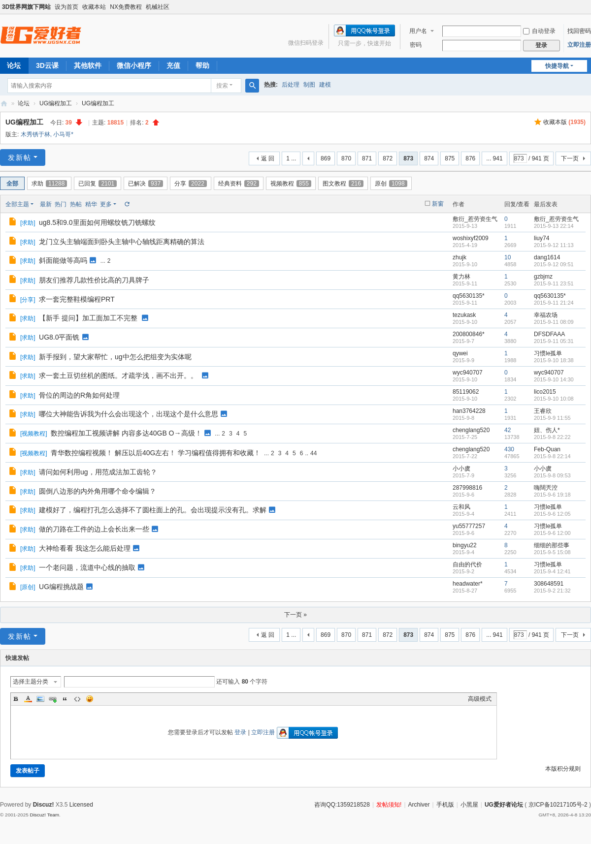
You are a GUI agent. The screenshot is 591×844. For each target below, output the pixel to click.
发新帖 (20, 157)
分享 (190, 183)
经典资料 (238, 183)
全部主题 (17, 204)
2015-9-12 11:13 (554, 245)
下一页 (570, 158)
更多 (106, 204)
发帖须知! (388, 804)
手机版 (445, 804)
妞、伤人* (547, 430)
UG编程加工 (55, 103)
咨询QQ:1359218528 (342, 804)
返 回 (267, 158)
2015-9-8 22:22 (552, 437)
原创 (391, 183)
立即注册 (579, 44)
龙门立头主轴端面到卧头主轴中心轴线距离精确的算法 (121, 242)
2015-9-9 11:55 (552, 418)
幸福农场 (546, 315)
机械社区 (157, 6)
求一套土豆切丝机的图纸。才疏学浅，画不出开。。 (118, 375)
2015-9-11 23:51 (554, 283)
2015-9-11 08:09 (554, 322)
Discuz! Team (44, 814)
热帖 (76, 204)
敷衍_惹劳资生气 (475, 219)
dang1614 (547, 257)
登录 (240, 732)
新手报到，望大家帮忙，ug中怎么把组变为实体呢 (115, 357)
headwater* (468, 583)
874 (429, 158)
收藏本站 (94, 6)
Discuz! (43, 804)
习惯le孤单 (548, 353)
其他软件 (87, 65)
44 (313, 453)
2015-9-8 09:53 (552, 475)
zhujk (459, 257)
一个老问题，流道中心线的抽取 (87, 567)
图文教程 (343, 183)
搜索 (222, 85)
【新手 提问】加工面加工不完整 (88, 318)
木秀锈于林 (35, 134)
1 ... (291, 158)
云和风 (461, 506)
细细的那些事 (551, 545)
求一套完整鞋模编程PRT (77, 299)
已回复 (97, 183)
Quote (65, 699)
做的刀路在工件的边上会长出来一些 (94, 529)
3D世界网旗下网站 (26, 6)
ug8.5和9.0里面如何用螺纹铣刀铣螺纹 (97, 222)
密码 (416, 44)
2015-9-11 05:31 (554, 341)
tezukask (464, 315)
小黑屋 (469, 804)
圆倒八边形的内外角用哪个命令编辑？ (97, 491)
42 (507, 430)
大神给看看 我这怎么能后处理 (85, 548)
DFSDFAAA (549, 334)
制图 (309, 84)
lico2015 (545, 391)
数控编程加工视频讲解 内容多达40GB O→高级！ (126, 433)
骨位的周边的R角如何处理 (79, 395)
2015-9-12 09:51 (554, 264)
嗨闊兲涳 (546, 487)
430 (509, 449)
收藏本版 (564, 122)
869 (325, 158)
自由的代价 (467, 564)
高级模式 (480, 698)
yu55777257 (469, 526)
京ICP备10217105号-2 (558, 804)
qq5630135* (469, 295)
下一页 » (295, 614)
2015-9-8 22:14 (552, 456)
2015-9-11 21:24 (554, 303)
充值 (173, 65)
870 (346, 158)
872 (388, 158)
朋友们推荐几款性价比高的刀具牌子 (94, 280)
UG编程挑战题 (61, 587)
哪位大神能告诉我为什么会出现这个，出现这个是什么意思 (128, 414)
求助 (49, 183)
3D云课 (47, 65)
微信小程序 (134, 65)
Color (28, 699)
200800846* (469, 334)
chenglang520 (471, 430)
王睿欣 (543, 410)
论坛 (24, 103)
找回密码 (579, 31)
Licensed (81, 804)
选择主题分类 (30, 681)
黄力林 (461, 276)
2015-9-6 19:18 (552, 495)
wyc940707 (468, 372)
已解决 (145, 183)
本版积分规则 (563, 768)
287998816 (467, 487)
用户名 (418, 31)
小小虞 (461, 468)
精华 (91, 204)
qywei (460, 353)
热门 (60, 204)
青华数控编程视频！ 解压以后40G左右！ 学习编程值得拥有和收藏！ (156, 453)
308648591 (548, 583)
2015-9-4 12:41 (552, 571)
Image (40, 699)
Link (53, 699)
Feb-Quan (547, 449)
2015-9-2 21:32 (552, 591)
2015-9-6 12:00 (552, 533)
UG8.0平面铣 (59, 337)
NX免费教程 (126, 6)
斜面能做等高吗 (63, 260)
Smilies (90, 699)
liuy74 (541, 238)
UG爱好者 (4, 103)
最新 (46, 204)
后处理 (290, 84)
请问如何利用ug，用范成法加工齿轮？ (98, 472)
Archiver (419, 804)
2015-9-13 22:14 (554, 226)
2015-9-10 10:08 (554, 399)
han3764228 (469, 410)
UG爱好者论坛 (504, 804)
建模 (325, 84)
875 (450, 158)
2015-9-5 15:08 (552, 552)
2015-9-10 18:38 (554, 360)
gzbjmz (543, 276)
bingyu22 (465, 545)
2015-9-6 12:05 (552, 514)
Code (77, 699)
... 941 (494, 158)
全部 (12, 183)
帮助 (202, 65)
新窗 (438, 203)
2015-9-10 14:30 (554, 379)
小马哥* (63, 134)
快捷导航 (557, 66)
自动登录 (539, 31)
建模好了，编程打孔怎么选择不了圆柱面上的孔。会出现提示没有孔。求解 (152, 510)
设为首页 (66, 6)
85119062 (466, 391)
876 (470, 158)
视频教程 (290, 183)
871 (367, 158)
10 (507, 257)
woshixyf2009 (471, 238)
